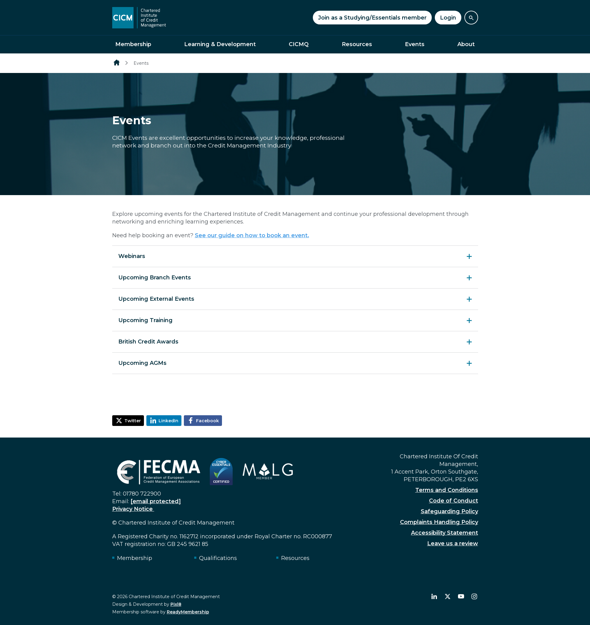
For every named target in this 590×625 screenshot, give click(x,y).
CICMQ (299, 44)
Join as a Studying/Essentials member (372, 17)
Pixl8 (175, 604)
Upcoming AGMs (142, 363)
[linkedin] (434, 596)
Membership (133, 44)
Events (414, 44)
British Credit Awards (148, 341)
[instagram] (474, 596)
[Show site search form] (471, 17)
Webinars (131, 256)
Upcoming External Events (156, 299)
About (466, 44)
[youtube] (461, 596)
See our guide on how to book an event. (252, 235)
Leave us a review (452, 543)
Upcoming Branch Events (154, 277)
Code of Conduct (453, 500)
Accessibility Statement (444, 532)
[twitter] (447, 596)
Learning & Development (220, 44)
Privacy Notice (133, 509)
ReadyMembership (188, 612)
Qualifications (218, 558)
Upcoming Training (145, 320)
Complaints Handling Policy (439, 522)
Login (448, 17)
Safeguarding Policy (449, 511)
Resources (357, 44)
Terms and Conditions (446, 490)
